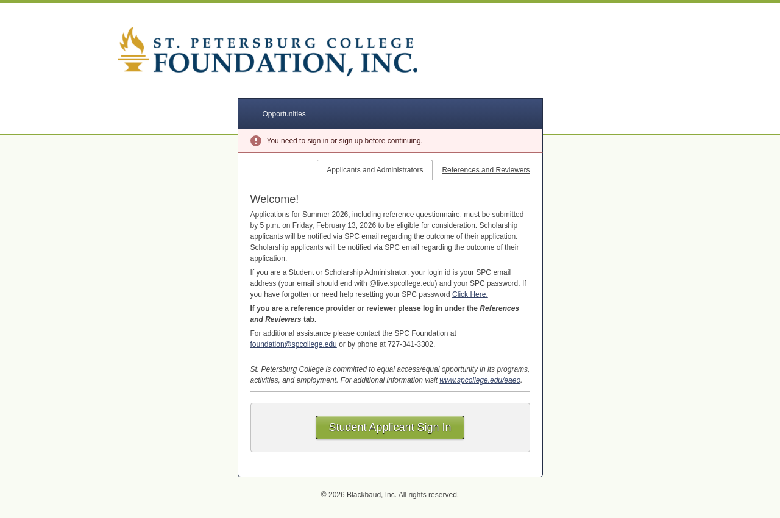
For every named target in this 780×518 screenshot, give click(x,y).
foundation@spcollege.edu (293, 344)
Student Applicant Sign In (389, 427)
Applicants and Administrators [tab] (375, 170)
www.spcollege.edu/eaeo (479, 380)
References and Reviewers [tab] (486, 170)
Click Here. (470, 294)
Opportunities (284, 114)
